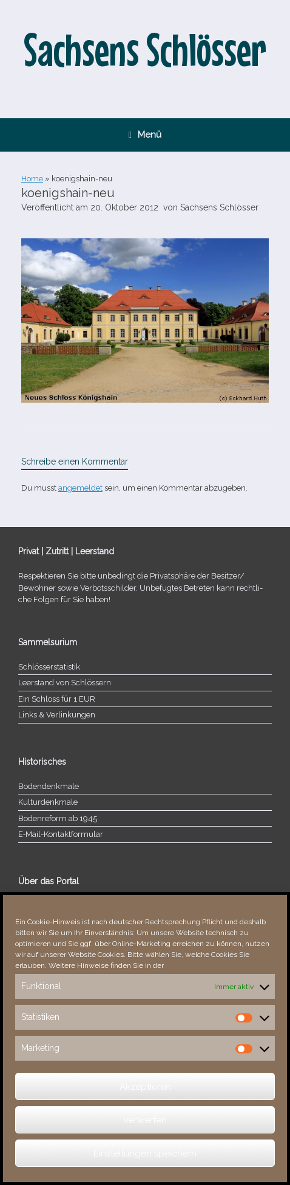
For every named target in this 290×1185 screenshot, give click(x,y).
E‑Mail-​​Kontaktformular (60, 834)
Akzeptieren (145, 1086)
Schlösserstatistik (49, 666)
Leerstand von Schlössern (64, 682)
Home (32, 178)
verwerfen (145, 1120)
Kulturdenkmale (48, 802)
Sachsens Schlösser (219, 207)
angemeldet (80, 487)
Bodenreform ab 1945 (57, 818)
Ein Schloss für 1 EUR (56, 698)
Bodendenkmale (48, 786)
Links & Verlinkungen (56, 714)
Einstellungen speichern (145, 1153)
